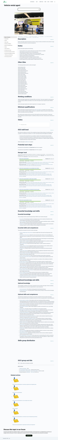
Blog (37, 1)
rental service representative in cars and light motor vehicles (29, 168)
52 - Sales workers (41, 36)
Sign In (48, 1)
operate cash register (38, 184)
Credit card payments (23, 289)
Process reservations (23, 259)
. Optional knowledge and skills (9, 53)
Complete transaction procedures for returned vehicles (28, 275)
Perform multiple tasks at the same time (26, 232)
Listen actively (22, 324)
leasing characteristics (37, 165)
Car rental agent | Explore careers (25, 369)
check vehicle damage (33, 162)
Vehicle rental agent (36, 37)
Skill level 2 (27, 141)
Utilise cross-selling (23, 330)
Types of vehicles (22, 221)
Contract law (22, 223)
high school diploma (38, 109)
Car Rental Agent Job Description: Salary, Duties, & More (29, 370)
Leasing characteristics (23, 290)
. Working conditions (7, 43)
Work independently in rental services (26, 335)
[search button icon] (39, 10)
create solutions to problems (30, 184)
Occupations (26, 36)
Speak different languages (24, 306)
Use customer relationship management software (28, 318)
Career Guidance (20, 36)
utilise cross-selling (31, 165)
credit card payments (25, 175)
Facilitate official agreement (24, 312)
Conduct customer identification (25, 255)
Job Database (32, 1)
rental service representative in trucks (25, 200)
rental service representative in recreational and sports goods (29, 189)
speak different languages (45, 184)
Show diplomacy (22, 331)
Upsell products (22, 308)
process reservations (45, 163)
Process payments (23, 262)
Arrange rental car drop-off (24, 261)
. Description (6, 38)
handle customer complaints (41, 162)
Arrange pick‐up (22, 248)
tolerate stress (26, 165)
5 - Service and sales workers (33, 36)
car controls (28, 162)
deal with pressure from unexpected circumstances (42, 164)
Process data (22, 273)
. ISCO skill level (6, 48)
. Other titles (6, 42)
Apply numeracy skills (23, 243)
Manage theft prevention (24, 332)
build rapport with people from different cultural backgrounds (38, 175)
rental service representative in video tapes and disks (28, 178)
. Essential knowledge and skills (9, 51)
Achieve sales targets (23, 266)
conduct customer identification (26, 163)
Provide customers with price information (26, 269)
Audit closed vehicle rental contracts (25, 256)
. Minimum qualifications (8, 45)
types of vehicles (48, 162)
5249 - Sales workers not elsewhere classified (24, 37)
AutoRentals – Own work (30, 372)
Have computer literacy (23, 268)
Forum (45, 1)
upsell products (28, 164)
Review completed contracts (24, 272)
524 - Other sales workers (48, 36)
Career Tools (41, 1)
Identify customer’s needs (24, 245)
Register (51, 1)
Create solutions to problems (24, 300)
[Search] (54, 1)
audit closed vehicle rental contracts (36, 163)
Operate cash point (23, 303)
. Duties (5, 40)
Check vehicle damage (23, 238)
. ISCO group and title (8, 56)
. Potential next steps (7, 50)
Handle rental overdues (23, 250)
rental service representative (24, 158)
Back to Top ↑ (52, 39)
